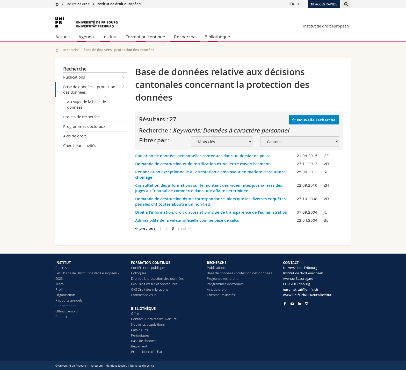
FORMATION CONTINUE (150, 262)
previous (147, 228)
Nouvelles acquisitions (148, 324)
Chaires (61, 267)
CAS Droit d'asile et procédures (154, 284)
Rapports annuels (68, 300)
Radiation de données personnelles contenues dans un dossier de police (203, 155)
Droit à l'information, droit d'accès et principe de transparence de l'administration (211, 212)
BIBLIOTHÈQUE (143, 308)
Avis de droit (74, 135)
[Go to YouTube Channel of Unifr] (292, 303)
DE (300, 4)
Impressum (96, 365)
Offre (135, 313)
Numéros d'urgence (142, 365)
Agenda (86, 37)
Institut (110, 37)
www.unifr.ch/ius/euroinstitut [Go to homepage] (307, 294)
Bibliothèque (217, 37)
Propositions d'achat (146, 351)
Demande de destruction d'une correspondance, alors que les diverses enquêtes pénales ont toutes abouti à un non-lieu (210, 201)
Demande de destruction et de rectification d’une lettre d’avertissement (202, 163)
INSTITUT (63, 262)
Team (59, 284)
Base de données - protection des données (95, 88)
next (182, 228)
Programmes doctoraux (84, 126)
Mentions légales (116, 365)
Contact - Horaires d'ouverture (154, 319)
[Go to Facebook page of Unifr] (284, 303)
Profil (59, 289)
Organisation (65, 294)
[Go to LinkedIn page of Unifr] (299, 303)
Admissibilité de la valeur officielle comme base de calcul (188, 220)
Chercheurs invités (79, 145)
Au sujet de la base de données (86, 104)
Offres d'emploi (66, 311)
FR (292, 4)
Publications (95, 77)
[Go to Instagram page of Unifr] (306, 303)
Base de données (144, 340)
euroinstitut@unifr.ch (300, 289)
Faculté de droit (78, 4)
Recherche (185, 37)
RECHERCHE (216, 262)
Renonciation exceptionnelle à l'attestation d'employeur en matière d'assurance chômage (210, 174)
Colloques (138, 273)
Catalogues (139, 329)
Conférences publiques (148, 267)
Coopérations (65, 305)
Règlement (139, 346)
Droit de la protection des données (157, 278)
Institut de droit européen (119, 4)
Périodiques (140, 335)
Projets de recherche (81, 116)
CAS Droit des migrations (149, 289)
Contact (61, 316)
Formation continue (145, 37)
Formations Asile (143, 294)
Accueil (62, 37)
